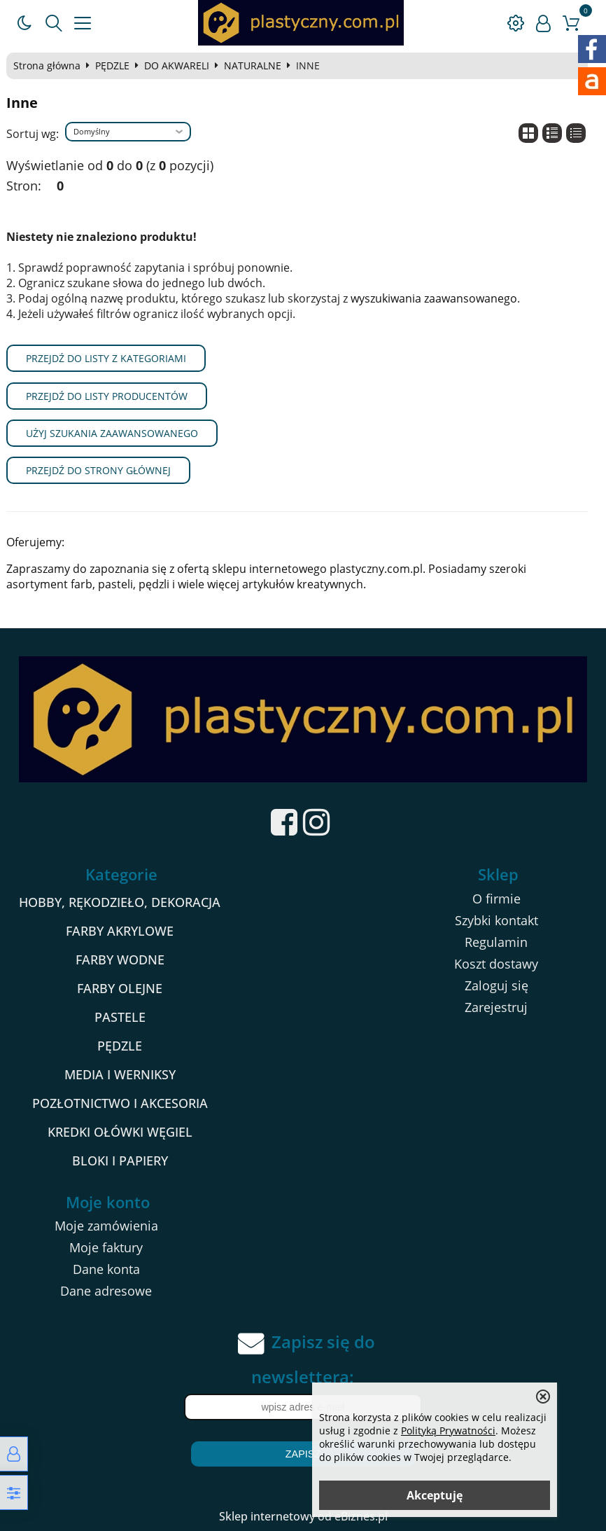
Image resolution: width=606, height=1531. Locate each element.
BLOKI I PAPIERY (120, 1160)
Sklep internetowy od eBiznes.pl (303, 1516)
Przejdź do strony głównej (98, 470)
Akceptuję (435, 1495)
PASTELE (120, 1017)
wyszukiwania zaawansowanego (434, 298)
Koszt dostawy (496, 963)
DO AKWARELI (176, 66)
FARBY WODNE (120, 959)
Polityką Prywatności (448, 1430)
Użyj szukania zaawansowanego (112, 433)
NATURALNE (252, 66)
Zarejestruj (496, 1007)
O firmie (496, 898)
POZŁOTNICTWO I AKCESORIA (120, 1103)
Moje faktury (106, 1247)
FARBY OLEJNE (119, 988)
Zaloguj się (496, 985)
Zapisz (303, 1454)
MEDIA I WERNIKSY (120, 1074)
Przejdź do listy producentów (107, 396)
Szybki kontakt (496, 920)
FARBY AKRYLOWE (120, 930)
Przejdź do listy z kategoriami (106, 358)
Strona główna (46, 66)
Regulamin (496, 942)
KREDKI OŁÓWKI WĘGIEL (120, 1131)
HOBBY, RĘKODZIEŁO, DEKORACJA (119, 902)
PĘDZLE (112, 66)
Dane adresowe (106, 1290)
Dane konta (106, 1269)
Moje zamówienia (106, 1225)
